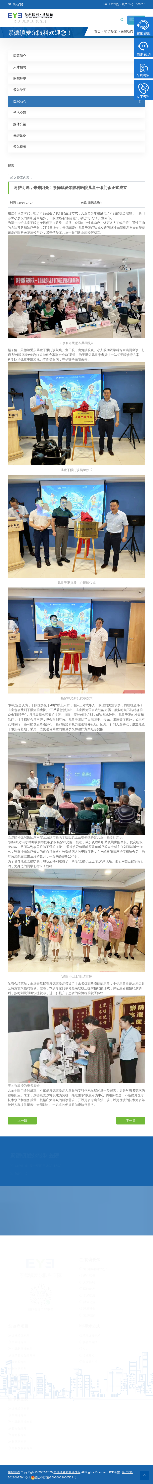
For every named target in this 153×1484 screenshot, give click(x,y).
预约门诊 (16, 4)
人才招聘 (19, 67)
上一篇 (22, 1120)
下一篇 (130, 1120)
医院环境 (19, 78)
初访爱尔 (110, 31)
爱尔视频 (19, 147)
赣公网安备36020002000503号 (53, 1477)
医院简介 (19, 55)
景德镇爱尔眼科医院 (67, 1472)
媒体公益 (19, 124)
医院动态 (127, 31)
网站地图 (14, 1472)
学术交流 (19, 112)
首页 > (98, 31)
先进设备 (19, 135)
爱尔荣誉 (19, 90)
